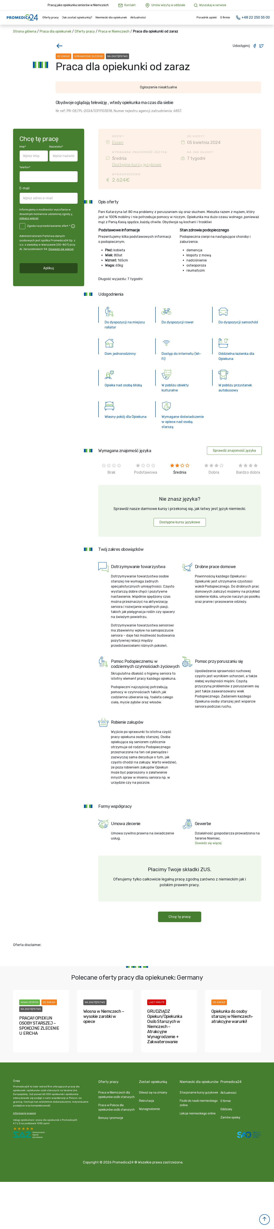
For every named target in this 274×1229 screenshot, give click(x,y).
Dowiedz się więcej (61, 249)
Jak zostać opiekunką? (77, 17)
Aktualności (138, 17)
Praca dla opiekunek (55, 31)
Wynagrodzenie (149, 1109)
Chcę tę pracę (180, 917)
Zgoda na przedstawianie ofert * (48, 225)
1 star (32, 1128)
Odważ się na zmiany (153, 1092)
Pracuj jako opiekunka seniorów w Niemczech (78, 5)
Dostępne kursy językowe (136, 164)
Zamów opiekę (230, 1117)
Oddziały (226, 1109)
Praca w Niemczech (114, 31)
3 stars (24, 1128)
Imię (22, 146)
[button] (264, 1219)
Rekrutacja (146, 1101)
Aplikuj (48, 268)
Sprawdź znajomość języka (234, 450)
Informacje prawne (24, 1113)
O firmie (225, 17)
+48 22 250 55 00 (253, 17)
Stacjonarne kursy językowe (199, 1092)
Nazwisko (56, 146)
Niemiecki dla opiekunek (111, 17)
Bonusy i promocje (110, 1118)
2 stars (28, 1128)
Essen (117, 142)
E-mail (24, 188)
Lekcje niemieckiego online (198, 1113)
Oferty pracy (50, 17)
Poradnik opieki (207, 17)
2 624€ (121, 180)
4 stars (19, 1128)
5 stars (15, 1128)
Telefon (24, 167)
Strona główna (24, 31)
